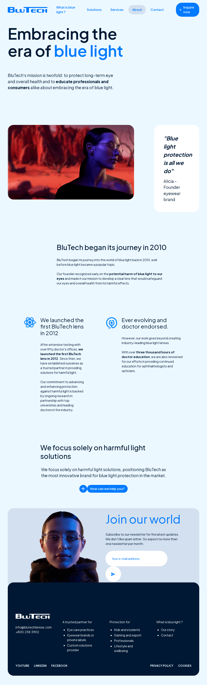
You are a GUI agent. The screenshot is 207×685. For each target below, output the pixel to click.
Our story (168, 630)
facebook (59, 665)
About (137, 10)
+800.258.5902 (27, 632)
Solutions (94, 10)
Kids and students (127, 630)
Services (117, 10)
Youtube (22, 665)
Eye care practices (80, 630)
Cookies (184, 665)
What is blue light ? (65, 9)
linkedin (40, 665)
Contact (157, 10)
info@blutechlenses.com (33, 627)
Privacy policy (161, 665)
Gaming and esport (127, 635)
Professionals (124, 641)
